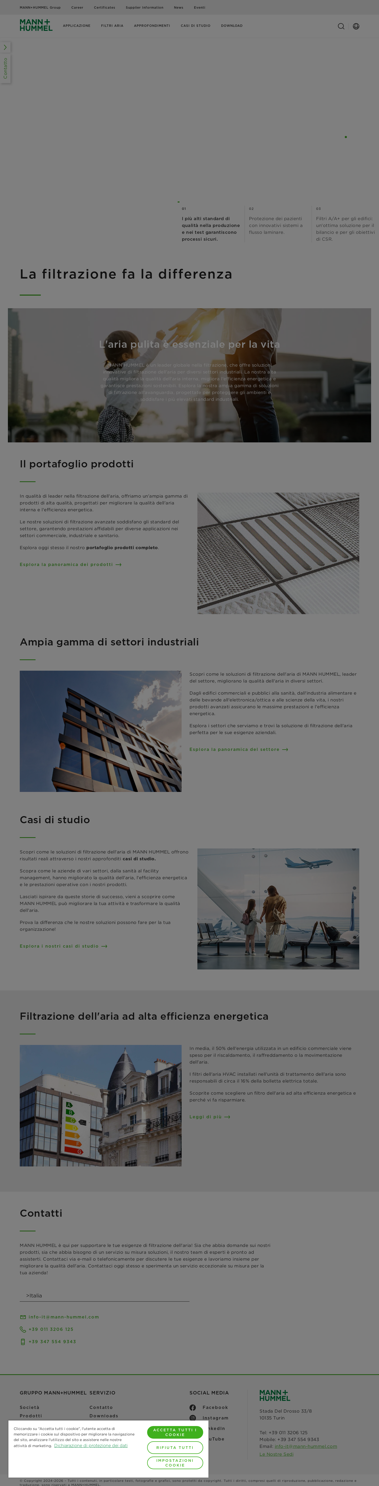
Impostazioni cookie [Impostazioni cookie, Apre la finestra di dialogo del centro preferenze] (175, 1462)
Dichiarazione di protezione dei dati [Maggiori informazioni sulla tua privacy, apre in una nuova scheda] (91, 1445)
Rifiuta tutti (175, 1447)
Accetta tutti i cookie (175, 1432)
